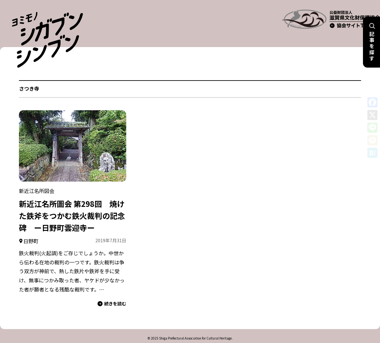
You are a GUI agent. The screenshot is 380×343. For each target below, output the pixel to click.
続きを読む (112, 293)
